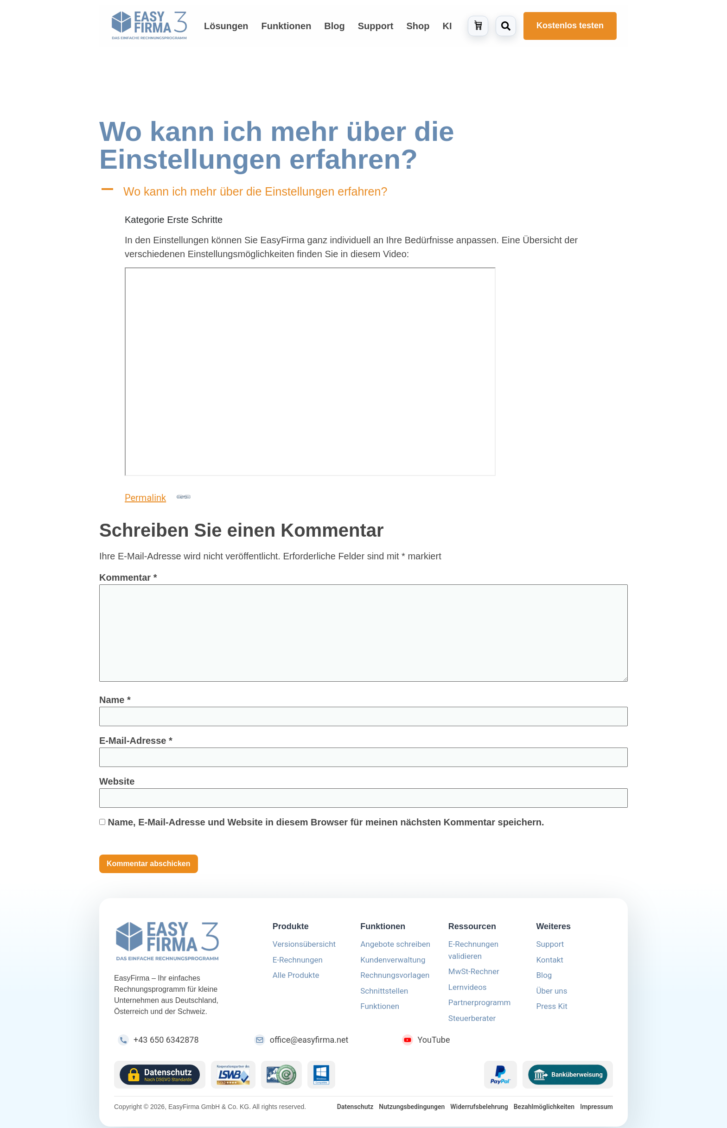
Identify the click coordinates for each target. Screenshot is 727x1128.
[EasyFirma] (182, 945)
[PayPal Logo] (500, 1078)
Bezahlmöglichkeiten (544, 1110)
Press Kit (551, 1009)
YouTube (434, 1043)
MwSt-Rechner (473, 974)
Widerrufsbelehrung (479, 1110)
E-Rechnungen (298, 963)
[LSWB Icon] (233, 1078)
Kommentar (128, 581)
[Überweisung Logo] (567, 1078)
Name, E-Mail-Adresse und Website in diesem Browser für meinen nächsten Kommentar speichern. (326, 825)
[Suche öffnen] (506, 26)
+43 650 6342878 (166, 1043)
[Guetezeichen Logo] (281, 1078)
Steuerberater (472, 1021)
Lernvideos (467, 990)
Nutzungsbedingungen (412, 1110)
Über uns (551, 994)
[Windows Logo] (321, 1078)
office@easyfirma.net (309, 1043)
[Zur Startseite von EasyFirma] (149, 25)
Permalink (158, 500)
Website (116, 784)
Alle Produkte (296, 978)
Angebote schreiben (395, 947)
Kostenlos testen (570, 25)
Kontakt (549, 963)
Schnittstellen (384, 994)
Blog (544, 978)
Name (115, 703)
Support (550, 947)
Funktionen (379, 1009)
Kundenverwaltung (392, 963)
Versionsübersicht (304, 947)
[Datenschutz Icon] (160, 1078)
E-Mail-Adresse (135, 744)
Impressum (596, 1110)
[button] (363, 195)
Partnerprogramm (479, 1005)
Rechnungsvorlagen (394, 978)
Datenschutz (355, 1110)
